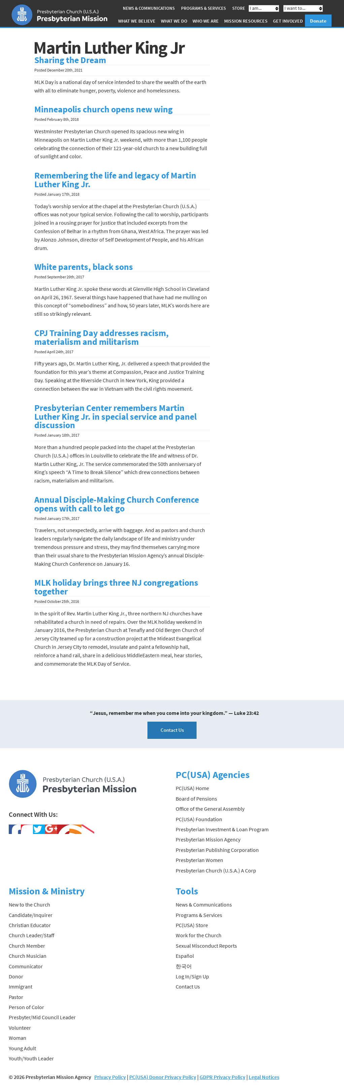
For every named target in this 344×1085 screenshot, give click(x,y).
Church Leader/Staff (31, 935)
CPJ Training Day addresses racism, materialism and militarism (101, 337)
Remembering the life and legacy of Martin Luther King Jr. (115, 180)
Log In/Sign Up (192, 976)
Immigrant (20, 986)
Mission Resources (246, 21)
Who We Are (206, 21)
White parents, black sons (83, 266)
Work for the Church (198, 935)
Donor (16, 976)
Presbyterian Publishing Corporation (217, 849)
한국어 (184, 966)
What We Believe (137, 21)
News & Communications (149, 8)
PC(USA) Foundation (199, 818)
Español (185, 955)
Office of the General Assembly (210, 808)
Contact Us (172, 730)
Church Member (27, 945)
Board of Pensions (196, 798)
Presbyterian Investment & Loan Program (222, 829)
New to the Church (29, 904)
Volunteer (20, 1027)
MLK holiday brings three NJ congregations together (116, 587)
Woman (17, 1037)
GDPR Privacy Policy (222, 1077)
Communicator (26, 966)
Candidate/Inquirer (31, 914)
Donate (318, 21)
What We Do (174, 21)
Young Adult (22, 1048)
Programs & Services (203, 8)
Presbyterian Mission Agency (208, 839)
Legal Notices (264, 1077)
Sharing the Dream (70, 60)
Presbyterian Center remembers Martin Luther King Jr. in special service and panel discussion (115, 416)
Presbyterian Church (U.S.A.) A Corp (216, 870)
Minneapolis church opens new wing (103, 109)
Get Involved (288, 21)
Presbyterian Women (199, 860)
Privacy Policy (110, 1077)
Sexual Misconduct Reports (206, 945)
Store (238, 8)
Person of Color (26, 1007)
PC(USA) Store (192, 925)
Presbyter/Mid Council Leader (42, 1017)
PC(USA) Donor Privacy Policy (162, 1077)
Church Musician (27, 955)
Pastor (16, 996)
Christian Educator (30, 925)
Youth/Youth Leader (31, 1058)
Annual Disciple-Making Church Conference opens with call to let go (116, 504)
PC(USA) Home (192, 788)
